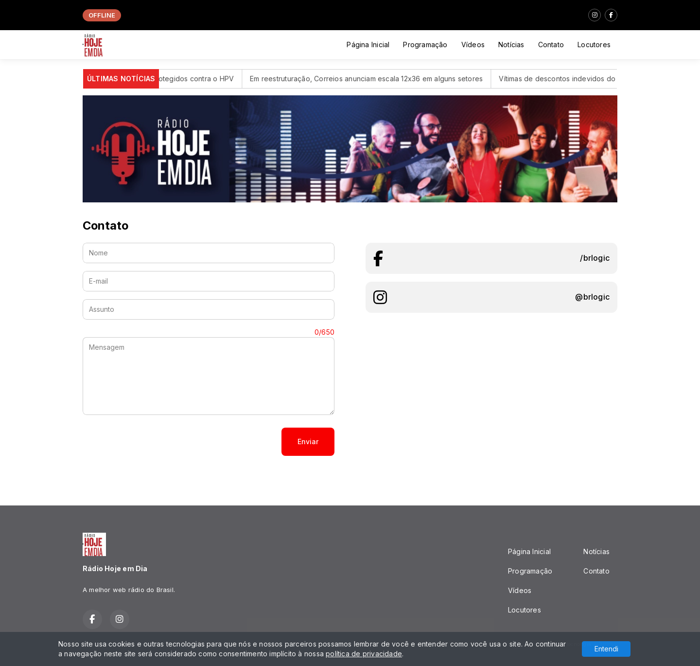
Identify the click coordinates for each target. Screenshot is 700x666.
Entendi (606, 649)
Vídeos (473, 44)
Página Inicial (368, 44)
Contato (551, 44)
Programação (425, 44)
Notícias (511, 44)
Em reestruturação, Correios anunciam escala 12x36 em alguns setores (377, 78)
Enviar (308, 441)
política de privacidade (364, 653)
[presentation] (156, 442)
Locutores (594, 44)
